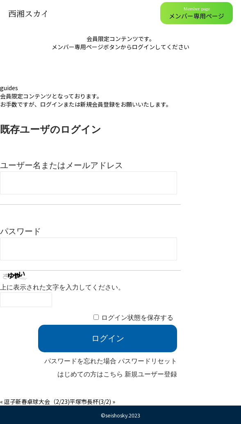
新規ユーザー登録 (151, 374)
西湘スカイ (28, 13)
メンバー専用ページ (196, 12)
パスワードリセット (147, 361)
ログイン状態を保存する (137, 317)
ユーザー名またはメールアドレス (61, 165)
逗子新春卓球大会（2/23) (37, 401)
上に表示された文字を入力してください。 (62, 287)
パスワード (20, 231)
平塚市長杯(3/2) (90, 401)
